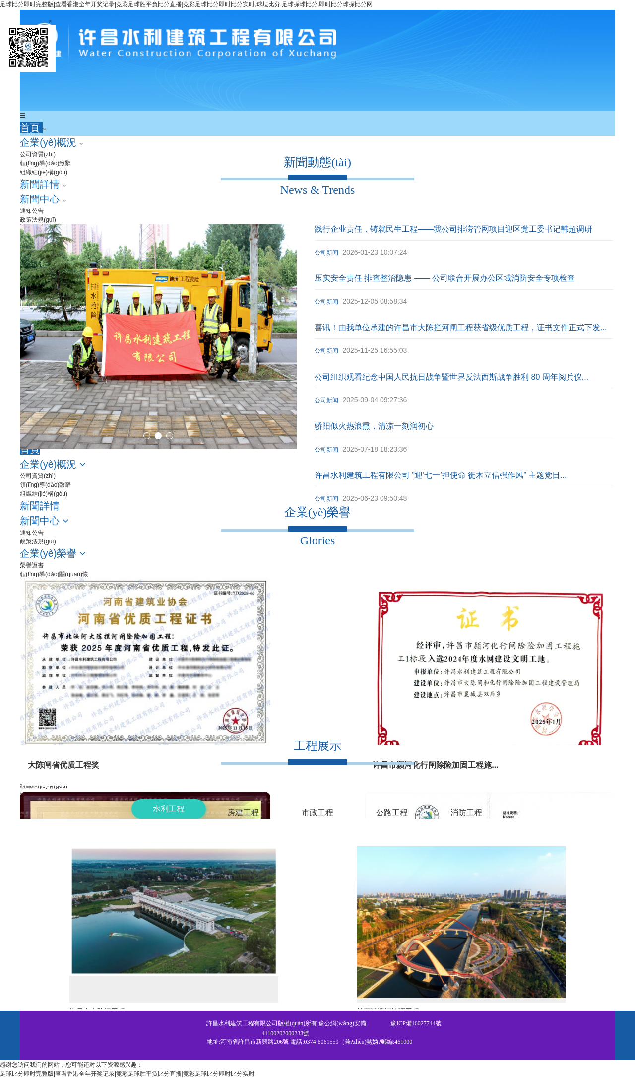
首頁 (31, 127)
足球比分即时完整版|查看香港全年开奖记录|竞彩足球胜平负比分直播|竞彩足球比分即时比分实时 (127, 1073)
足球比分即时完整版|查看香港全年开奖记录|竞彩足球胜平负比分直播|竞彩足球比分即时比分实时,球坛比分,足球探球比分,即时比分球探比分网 (186, 4)
